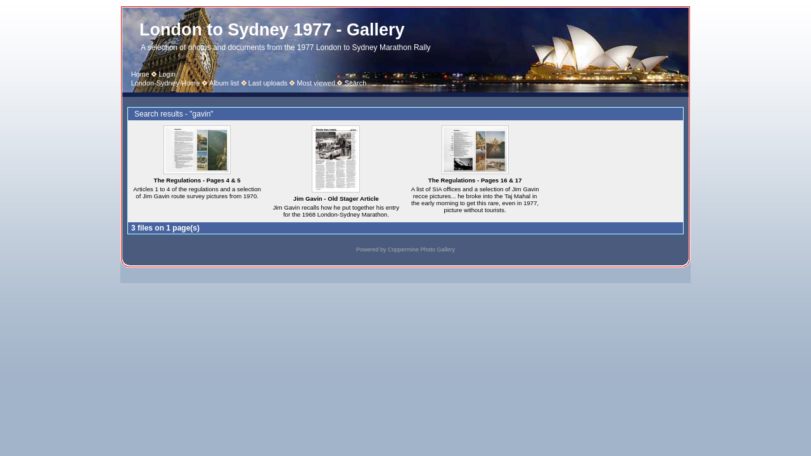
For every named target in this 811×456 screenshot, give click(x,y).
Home (140, 74)
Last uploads (268, 83)
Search (356, 83)
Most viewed (316, 83)
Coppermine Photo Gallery (421, 249)
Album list (224, 83)
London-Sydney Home (165, 83)
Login (167, 74)
